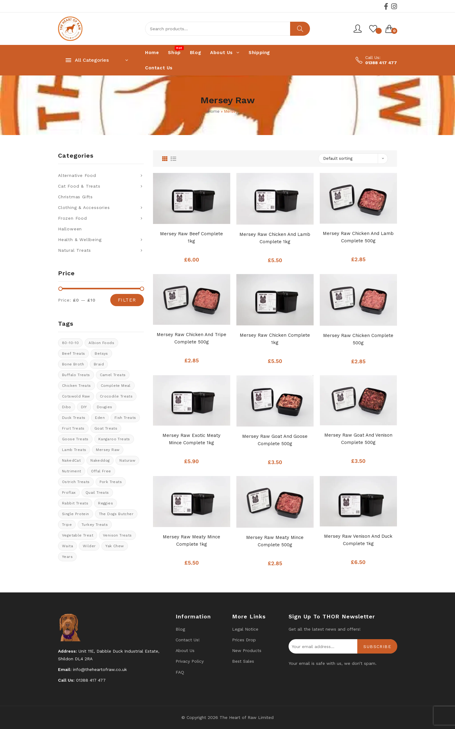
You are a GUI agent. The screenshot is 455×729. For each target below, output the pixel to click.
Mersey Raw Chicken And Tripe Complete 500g (191, 338)
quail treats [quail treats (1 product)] (97, 492)
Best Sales (243, 661)
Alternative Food (77, 175)
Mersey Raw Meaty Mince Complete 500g (275, 541)
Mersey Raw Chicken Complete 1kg (275, 338)
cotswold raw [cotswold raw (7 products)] (76, 396)
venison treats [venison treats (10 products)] (117, 535)
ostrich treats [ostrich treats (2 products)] (76, 482)
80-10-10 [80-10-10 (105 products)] (70, 343)
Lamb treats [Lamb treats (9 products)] (74, 450)
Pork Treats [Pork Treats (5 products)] (111, 482)
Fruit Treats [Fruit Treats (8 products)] (73, 428)
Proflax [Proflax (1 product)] (69, 492)
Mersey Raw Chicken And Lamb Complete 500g (358, 237)
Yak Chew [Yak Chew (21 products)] (114, 546)
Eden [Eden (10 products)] (100, 418)
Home (214, 111)
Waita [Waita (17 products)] (67, 546)
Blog (180, 629)
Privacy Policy (190, 661)
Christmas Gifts (75, 196)
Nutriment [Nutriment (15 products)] (71, 471)
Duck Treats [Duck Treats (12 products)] (73, 418)
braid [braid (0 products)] (99, 364)
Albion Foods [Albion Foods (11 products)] (101, 343)
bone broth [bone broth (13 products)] (73, 364)
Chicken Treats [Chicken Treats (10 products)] (76, 385)
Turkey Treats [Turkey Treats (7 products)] (95, 524)
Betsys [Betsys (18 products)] (101, 353)
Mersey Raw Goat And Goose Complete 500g (275, 440)
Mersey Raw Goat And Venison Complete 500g (358, 438)
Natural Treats (74, 250)
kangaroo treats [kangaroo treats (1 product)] (114, 439)
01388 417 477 (381, 62)
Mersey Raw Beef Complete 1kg (191, 237)
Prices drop (244, 639)
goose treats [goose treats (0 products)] (75, 439)
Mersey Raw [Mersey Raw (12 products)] (107, 450)
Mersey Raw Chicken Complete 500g (358, 339)
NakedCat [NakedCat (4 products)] (71, 460)
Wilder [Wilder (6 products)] (89, 546)
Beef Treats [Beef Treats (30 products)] (73, 353)
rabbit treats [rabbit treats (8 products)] (75, 503)
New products (246, 650)
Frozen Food (72, 218)
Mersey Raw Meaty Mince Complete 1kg (191, 540)
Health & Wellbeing (79, 239)
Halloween (70, 228)
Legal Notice (245, 629)
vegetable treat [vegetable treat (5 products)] (77, 535)
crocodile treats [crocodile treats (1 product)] (116, 396)
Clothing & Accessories (84, 207)
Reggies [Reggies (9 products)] (105, 503)
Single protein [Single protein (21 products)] (75, 514)
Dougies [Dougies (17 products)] (104, 407)
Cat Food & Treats (79, 186)
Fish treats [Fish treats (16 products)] (125, 418)
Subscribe (377, 646)
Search (300, 29)
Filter (127, 300)
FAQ (180, 672)
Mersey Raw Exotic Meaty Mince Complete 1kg (191, 439)
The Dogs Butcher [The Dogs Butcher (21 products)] (116, 514)
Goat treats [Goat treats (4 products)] (105, 428)
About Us (185, 650)
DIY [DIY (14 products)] (84, 407)
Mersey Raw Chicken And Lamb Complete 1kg (274, 238)
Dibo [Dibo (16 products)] (66, 407)
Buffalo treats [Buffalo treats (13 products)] (76, 375)
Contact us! (188, 639)
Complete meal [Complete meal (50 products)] (116, 385)
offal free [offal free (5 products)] (101, 471)
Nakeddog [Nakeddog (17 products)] (100, 460)
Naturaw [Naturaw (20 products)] (127, 460)
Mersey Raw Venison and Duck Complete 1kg (358, 539)
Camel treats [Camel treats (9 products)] (113, 375)
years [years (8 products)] (67, 557)
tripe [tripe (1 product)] (67, 524)
